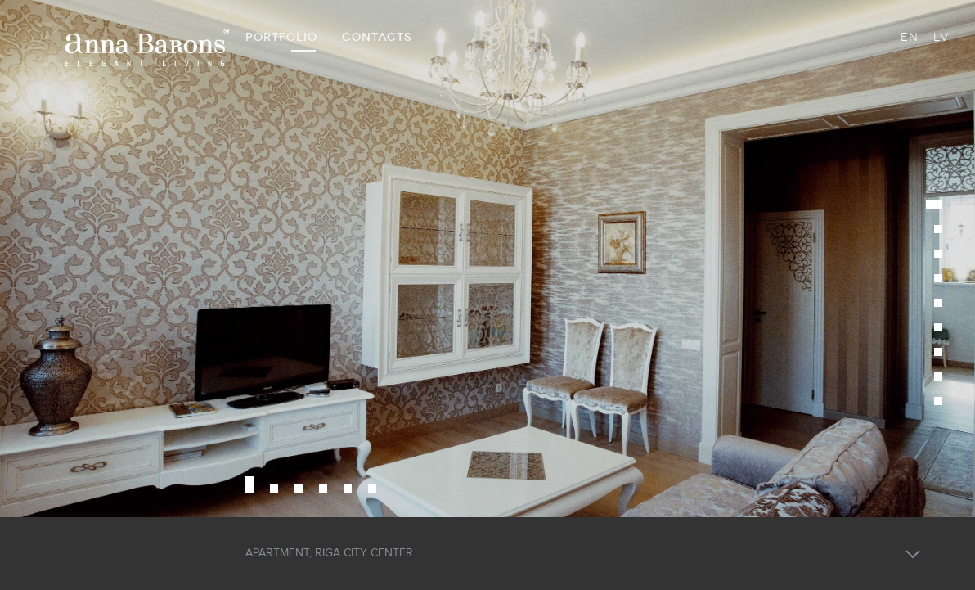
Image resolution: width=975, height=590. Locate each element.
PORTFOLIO (281, 37)
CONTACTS (376, 37)
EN (910, 37)
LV (941, 37)
